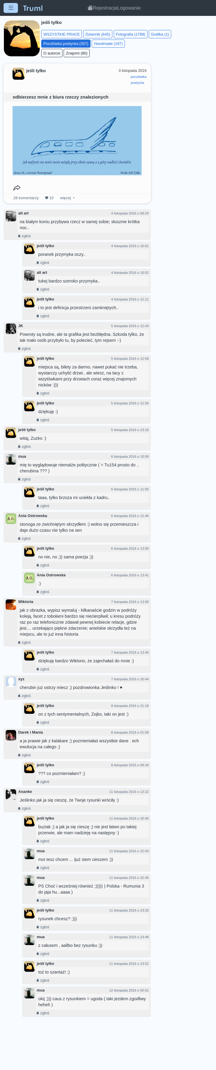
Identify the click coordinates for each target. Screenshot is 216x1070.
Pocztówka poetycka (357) (65, 43)
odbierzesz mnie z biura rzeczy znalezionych (60, 96)
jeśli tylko (45, 246)
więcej (65, 198)
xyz (21, 679)
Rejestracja (105, 7)
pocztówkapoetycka (139, 79)
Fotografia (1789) (130, 34)
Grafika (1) (160, 34)
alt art (23, 213)
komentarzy (26, 198)
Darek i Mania (30, 732)
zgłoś (24, 236)
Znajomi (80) (77, 53)
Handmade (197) (108, 43)
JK (20, 326)
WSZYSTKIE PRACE (61, 34)
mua (22, 456)
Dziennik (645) (97, 34)
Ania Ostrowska (32, 515)
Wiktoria (25, 601)
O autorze (51, 53)
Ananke (25, 791)
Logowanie (129, 7)
